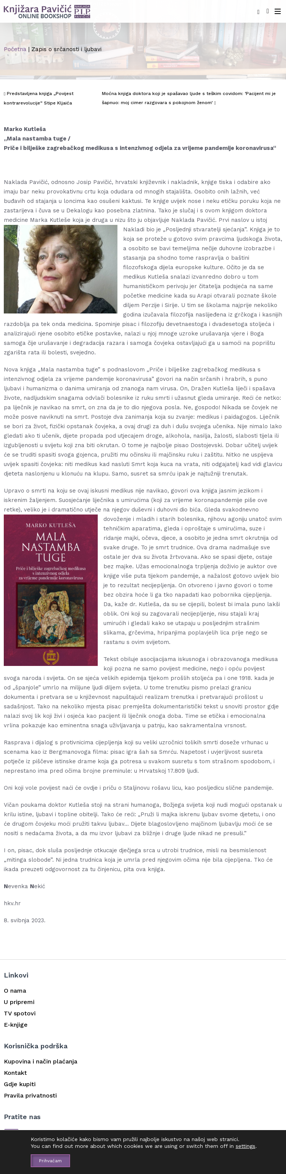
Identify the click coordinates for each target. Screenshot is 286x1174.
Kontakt (15, 1072)
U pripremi (19, 1002)
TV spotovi (20, 1013)
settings (245, 1146)
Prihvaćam (50, 1160)
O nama (15, 990)
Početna (15, 49)
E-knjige (16, 1024)
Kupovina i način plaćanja (40, 1061)
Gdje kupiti (20, 1084)
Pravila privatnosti (30, 1095)
